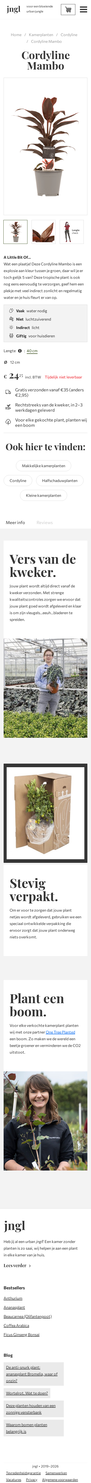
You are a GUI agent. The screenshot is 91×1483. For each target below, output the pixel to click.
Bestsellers (14, 1287)
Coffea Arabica (16, 1325)
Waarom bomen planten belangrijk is (26, 1428)
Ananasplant (14, 1307)
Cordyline (69, 34)
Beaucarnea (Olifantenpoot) (28, 1316)
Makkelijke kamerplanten (43, 465)
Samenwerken (56, 1473)
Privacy (31, 1480)
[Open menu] (83, 10)
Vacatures (13, 1480)
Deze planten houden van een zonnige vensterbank (31, 1408)
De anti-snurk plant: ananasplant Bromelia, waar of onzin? (32, 1374)
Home (16, 34)
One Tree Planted (60, 1032)
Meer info (15, 522)
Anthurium (13, 1298)
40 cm (32, 350)
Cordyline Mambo (46, 41)
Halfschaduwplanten (60, 480)
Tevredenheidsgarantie (23, 1473)
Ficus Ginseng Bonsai (21, 1334)
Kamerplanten (41, 34)
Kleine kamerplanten (43, 495)
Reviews (45, 522)
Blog (8, 1355)
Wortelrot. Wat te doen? (27, 1393)
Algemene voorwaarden (60, 1480)
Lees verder (18, 1265)
